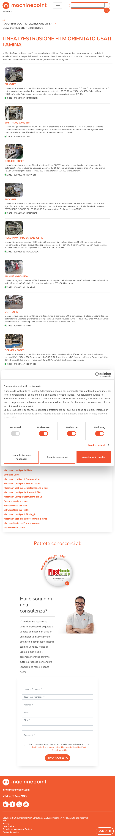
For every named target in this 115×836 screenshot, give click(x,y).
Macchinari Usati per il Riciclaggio (20, 514)
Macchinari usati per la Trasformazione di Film (26, 487)
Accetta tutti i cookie (93, 457)
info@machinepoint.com (16, 789)
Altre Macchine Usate (14, 527)
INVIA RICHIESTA (57, 758)
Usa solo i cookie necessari (21, 457)
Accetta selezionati (57, 457)
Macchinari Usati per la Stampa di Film (22, 492)
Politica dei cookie (11, 832)
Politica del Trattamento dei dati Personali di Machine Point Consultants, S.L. (59, 749)
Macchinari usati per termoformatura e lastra (25, 518)
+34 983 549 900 (15, 796)
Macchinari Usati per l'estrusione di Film (23, 496)
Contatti (105, 831)
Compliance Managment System (17, 829)
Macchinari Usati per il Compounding (21, 479)
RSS (4, 820)
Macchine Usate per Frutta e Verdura (21, 523)
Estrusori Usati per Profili (16, 510)
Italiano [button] (6, 11)
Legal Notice (8, 826)
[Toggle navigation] (57, 5)
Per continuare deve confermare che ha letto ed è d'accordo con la (59, 747)
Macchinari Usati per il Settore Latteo (22, 483)
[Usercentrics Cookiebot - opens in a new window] (97, 374)
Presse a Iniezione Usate (15, 501)
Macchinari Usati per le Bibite (18, 470)
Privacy (6, 823)
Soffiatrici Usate (11, 474)
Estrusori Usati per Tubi (15, 505)
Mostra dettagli (96, 445)
